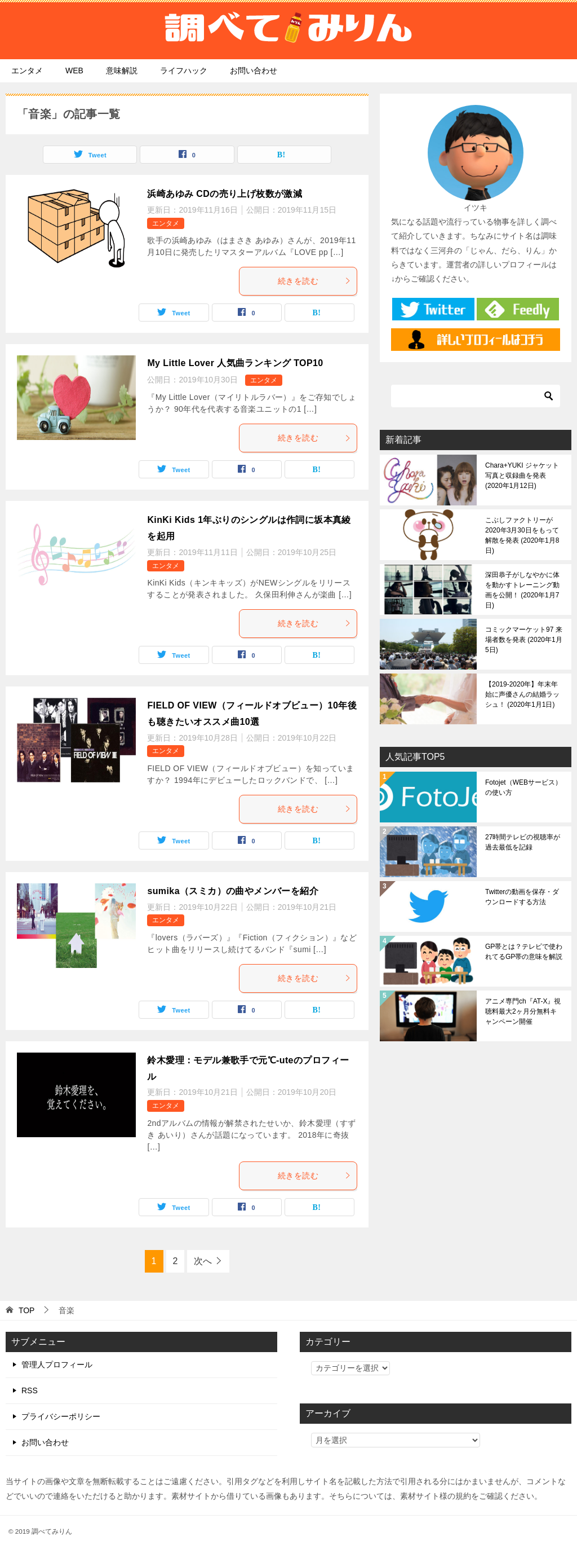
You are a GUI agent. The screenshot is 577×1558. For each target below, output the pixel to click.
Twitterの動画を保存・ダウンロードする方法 (522, 897)
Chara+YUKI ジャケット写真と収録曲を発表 (522, 475)
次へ (203, 1261)
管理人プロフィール (56, 1364)
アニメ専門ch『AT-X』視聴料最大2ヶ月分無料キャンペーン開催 (523, 1011)
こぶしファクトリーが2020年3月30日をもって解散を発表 (522, 535)
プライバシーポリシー (60, 1416)
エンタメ (27, 70)
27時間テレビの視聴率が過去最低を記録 (522, 842)
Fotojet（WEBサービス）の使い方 (523, 787)
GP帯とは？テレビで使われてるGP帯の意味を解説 (523, 952)
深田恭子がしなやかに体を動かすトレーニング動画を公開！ (522, 590)
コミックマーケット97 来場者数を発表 (523, 640)
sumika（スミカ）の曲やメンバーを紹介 (232, 891)
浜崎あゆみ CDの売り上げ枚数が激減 (224, 194)
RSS (29, 1390)
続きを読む (314, 280)
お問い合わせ (253, 70)
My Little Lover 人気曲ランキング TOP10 (235, 363)
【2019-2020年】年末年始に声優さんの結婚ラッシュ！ (522, 694)
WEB (74, 70)
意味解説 (121, 70)
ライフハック (183, 70)
